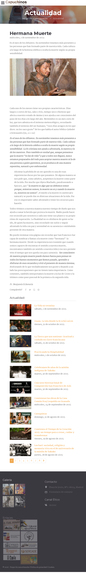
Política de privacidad (39, 567)
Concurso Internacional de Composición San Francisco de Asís (52, 384)
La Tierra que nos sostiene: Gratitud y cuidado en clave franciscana (54, 338)
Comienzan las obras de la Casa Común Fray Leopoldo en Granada (52, 400)
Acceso (52, 508)
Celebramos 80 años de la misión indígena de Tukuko (51, 369)
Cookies (51, 567)
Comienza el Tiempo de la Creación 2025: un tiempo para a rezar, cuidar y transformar (54, 432)
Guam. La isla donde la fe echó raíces (53, 321)
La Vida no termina (44, 305)
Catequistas (40, 414)
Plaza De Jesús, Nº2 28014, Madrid (66, 490)
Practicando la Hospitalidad (49, 352)
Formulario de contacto (60, 495)
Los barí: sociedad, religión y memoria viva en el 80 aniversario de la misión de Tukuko (54, 448)
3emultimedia (23, 567)
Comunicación (40, 18)
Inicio (25, 18)
